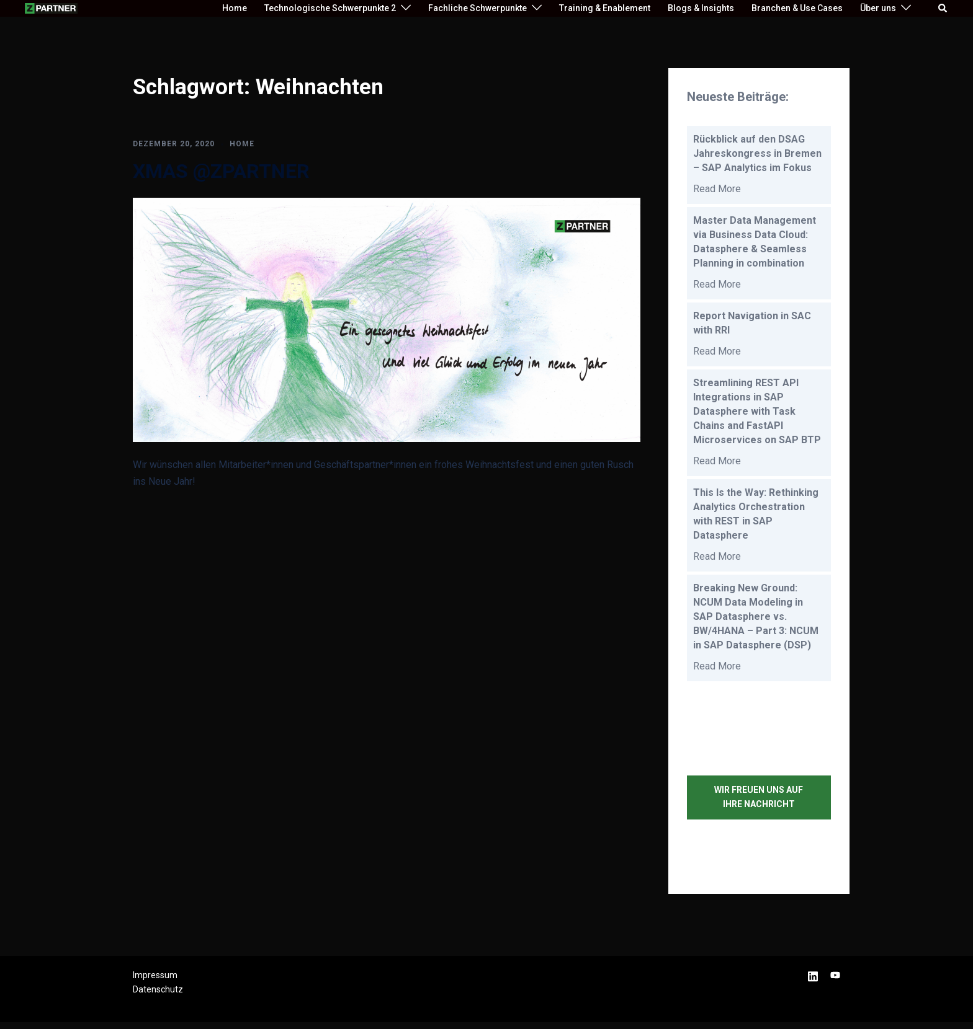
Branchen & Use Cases (797, 8)
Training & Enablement (604, 8)
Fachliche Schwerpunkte (477, 8)
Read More (717, 190)
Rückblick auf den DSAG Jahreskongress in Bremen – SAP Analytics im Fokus (757, 153)
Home (234, 8)
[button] (943, 8)
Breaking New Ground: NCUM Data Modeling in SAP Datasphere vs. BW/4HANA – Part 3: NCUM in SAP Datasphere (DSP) (755, 623)
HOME (242, 143)
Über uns (878, 8)
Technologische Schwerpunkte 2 (330, 8)
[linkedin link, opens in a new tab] (813, 982)
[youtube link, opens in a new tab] (835, 982)
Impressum (155, 982)
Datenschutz (158, 997)
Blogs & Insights (701, 8)
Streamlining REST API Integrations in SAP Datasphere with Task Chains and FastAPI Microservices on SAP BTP (758, 415)
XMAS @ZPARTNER (221, 171)
